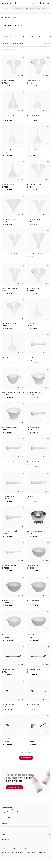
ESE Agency (42, 852)
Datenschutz (19, 852)
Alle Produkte (6, 17)
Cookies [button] (27, 852)
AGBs (12, 852)
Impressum (5, 852)
